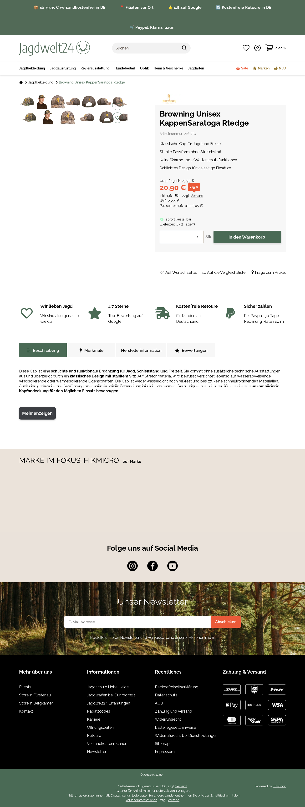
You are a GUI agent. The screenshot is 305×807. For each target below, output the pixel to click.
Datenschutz (166, 695)
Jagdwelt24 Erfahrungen (108, 703)
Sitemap (162, 743)
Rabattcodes (98, 711)
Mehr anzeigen (37, 413)
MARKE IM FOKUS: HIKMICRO (70, 460)
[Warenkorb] (275, 48)
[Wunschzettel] (246, 48)
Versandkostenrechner (106, 743)
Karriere (93, 719)
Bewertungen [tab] (191, 350)
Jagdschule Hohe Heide (108, 687)
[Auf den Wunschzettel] (117, 117)
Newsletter (96, 751)
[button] (257, 48)
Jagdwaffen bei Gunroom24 (111, 695)
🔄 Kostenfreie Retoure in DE (243, 7)
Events (25, 687)
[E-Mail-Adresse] (137, 622)
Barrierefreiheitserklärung (176, 687)
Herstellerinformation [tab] (141, 350)
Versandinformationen (141, 800)
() (177, 224)
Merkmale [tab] (91, 350)
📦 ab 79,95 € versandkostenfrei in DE (69, 7)
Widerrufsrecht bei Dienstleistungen (186, 735)
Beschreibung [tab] (43, 350)
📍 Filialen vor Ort (136, 7)
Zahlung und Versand (173, 711)
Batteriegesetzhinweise (175, 727)
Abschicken (226, 622)
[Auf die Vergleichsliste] (117, 105)
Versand (197, 196)
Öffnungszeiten (100, 727)
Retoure (94, 735)
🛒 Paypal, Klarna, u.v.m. (152, 27)
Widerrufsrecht (168, 719)
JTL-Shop (279, 786)
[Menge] (182, 237)
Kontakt (26, 711)
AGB (159, 703)
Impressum (165, 751)
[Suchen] (145, 48)
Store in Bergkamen (36, 703)
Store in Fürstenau (35, 695)
